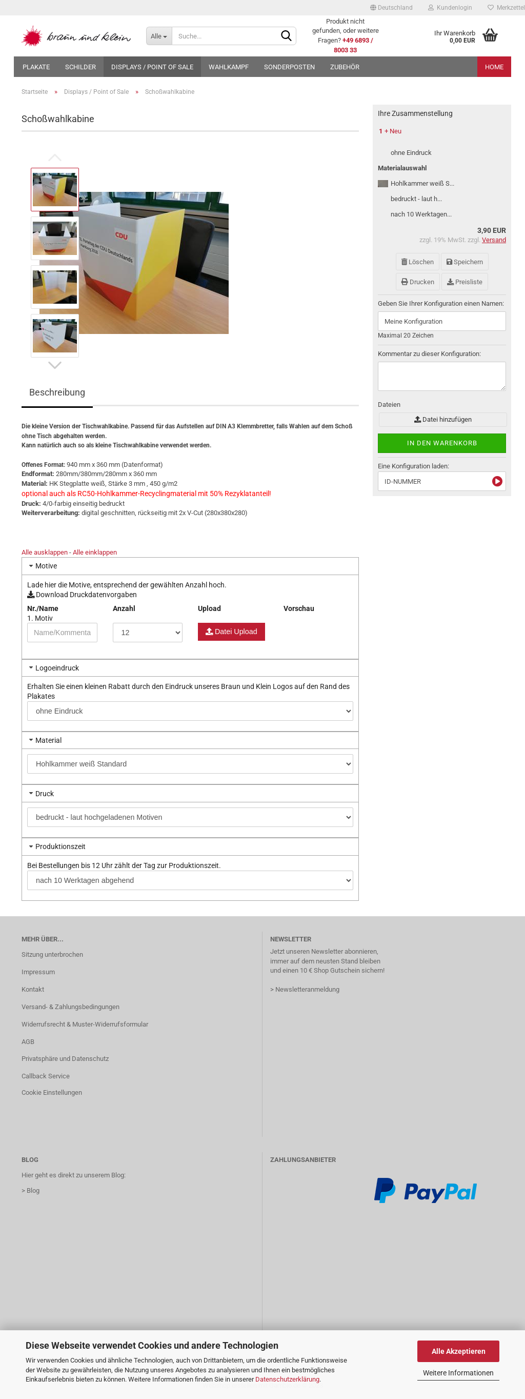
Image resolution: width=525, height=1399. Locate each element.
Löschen (417, 262)
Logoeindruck (57, 668)
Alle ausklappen (45, 552)
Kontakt (33, 989)
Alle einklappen (95, 552)
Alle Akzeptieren (459, 1351)
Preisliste (464, 282)
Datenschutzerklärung (287, 1379)
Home (494, 67)
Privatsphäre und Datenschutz (65, 1058)
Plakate (36, 67)
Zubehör (344, 67)
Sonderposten (289, 67)
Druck (44, 794)
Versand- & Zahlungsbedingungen (70, 1007)
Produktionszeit (60, 846)
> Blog (30, 1190)
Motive (46, 566)
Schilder (80, 67)
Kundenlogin (450, 7)
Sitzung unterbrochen (52, 954)
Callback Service (46, 1076)
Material (48, 740)
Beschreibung (57, 392)
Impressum (38, 972)
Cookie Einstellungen (52, 1092)
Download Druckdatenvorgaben (82, 594)
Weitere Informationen (458, 1373)
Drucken (417, 282)
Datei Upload (235, 631)
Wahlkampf (229, 67)
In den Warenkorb (442, 443)
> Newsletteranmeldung (304, 989)
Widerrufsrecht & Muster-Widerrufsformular (85, 1024)
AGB (28, 1042)
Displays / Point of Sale (152, 67)
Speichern (465, 262)
